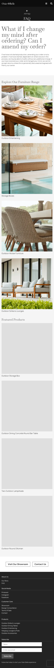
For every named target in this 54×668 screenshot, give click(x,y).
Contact (5, 613)
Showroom (5, 605)
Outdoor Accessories (9, 633)
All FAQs (27, 14)
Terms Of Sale (6, 610)
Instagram (5, 595)
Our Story (5, 581)
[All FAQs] (27, 11)
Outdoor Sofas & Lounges (11, 623)
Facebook (5, 597)
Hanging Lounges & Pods (11, 631)
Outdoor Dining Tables (10, 626)
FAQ (3, 583)
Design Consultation (9, 608)
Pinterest (5, 592)
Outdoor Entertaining (9, 628)
